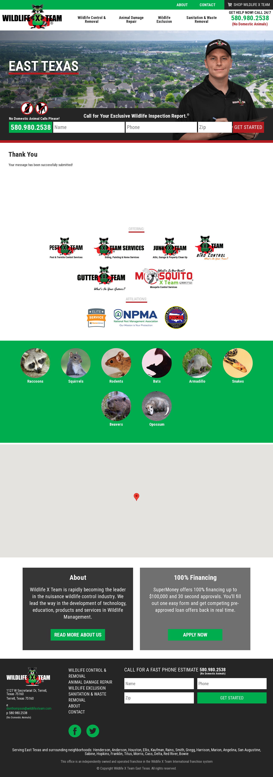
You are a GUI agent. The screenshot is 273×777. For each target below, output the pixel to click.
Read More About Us (78, 635)
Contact (207, 5)
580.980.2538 (250, 18)
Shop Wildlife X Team (252, 4)
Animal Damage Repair (90, 682)
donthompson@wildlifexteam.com (28, 708)
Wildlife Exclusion (87, 688)
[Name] (89, 127)
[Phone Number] (161, 127)
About (182, 5)
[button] (136, 497)
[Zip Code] (215, 127)
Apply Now (195, 635)
